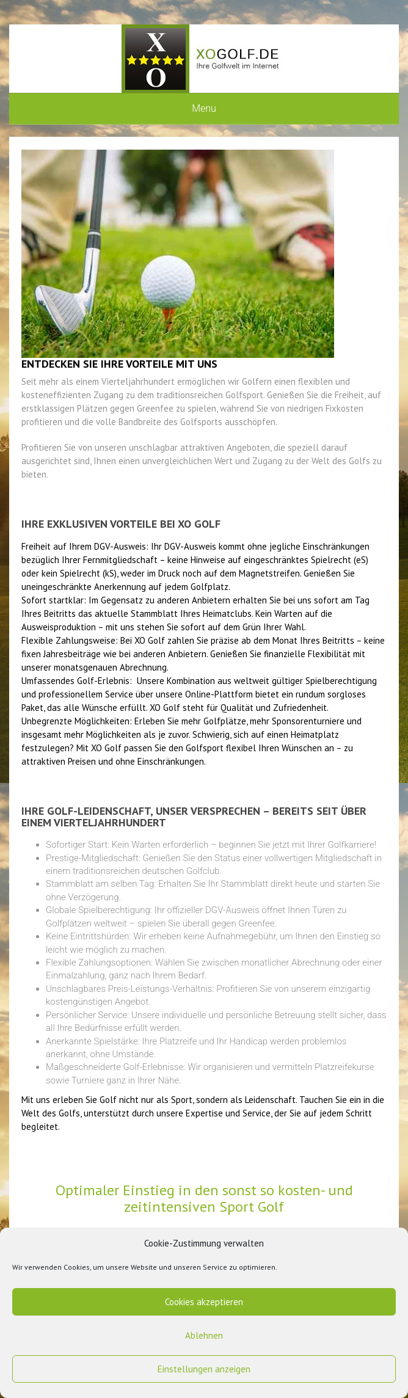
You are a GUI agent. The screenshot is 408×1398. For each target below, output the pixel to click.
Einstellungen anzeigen (204, 1369)
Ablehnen (204, 1335)
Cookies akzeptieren (204, 1302)
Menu (204, 108)
